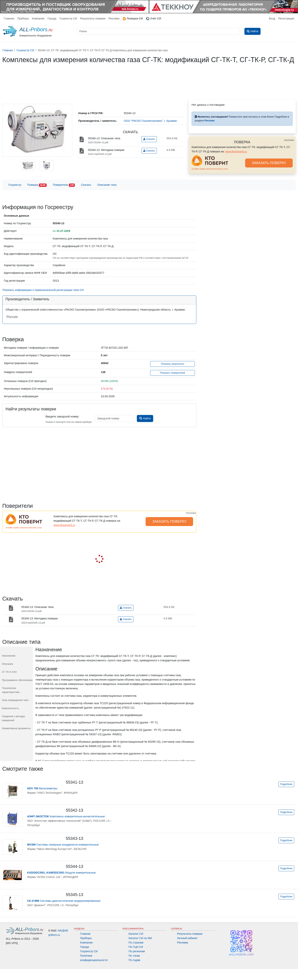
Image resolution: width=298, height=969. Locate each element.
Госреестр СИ (68, 18)
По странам (135, 942)
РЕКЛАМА (289, 140)
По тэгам (134, 955)
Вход (272, 18)
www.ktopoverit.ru (236, 151)
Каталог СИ (135, 933)
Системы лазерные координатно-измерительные (63, 844)
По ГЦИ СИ (135, 946)
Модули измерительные (61, 872)
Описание (7, 663)
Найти (145, 418)
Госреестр (14, 184)
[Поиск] (158, 31)
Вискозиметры (42, 788)
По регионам (136, 951)
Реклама (114, 18)
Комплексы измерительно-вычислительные (66, 816)
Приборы (23, 18)
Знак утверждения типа (15, 700)
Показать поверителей (172, 373)
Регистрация (286, 18)
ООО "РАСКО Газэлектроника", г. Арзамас (150, 120)
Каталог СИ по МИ (140, 938)
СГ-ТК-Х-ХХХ (9, 671)
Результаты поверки (92, 18)
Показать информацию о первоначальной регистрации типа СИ (43, 290)
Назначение (8, 655)
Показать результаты (172, 364)
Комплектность (10, 708)
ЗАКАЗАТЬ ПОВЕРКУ (269, 163)
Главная (9, 18)
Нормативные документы (16, 728)
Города (52, 18)
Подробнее (286, 784)
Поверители (64, 185)
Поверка (37, 185)
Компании (38, 18)
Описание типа (107, 184)
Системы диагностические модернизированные (64, 900)
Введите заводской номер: (62, 416)
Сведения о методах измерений (13, 718)
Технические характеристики (11, 690)
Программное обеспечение (17, 680)
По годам (134, 960)
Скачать (149, 139)
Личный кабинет (187, 938)
